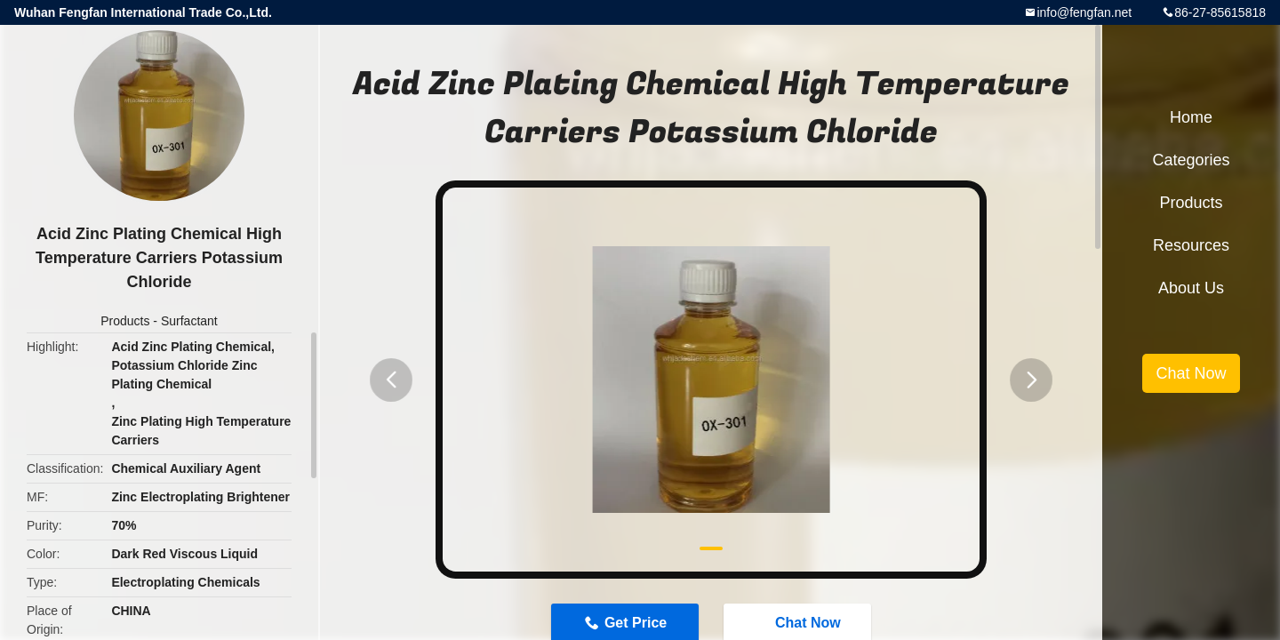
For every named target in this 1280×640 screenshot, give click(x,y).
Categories (1190, 160)
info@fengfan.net (1084, 12)
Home (1191, 117)
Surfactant (189, 321)
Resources (1191, 245)
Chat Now (1191, 373)
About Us (1191, 288)
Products (124, 321)
